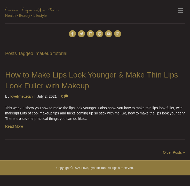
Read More (14, 126)
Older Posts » (174, 152)
